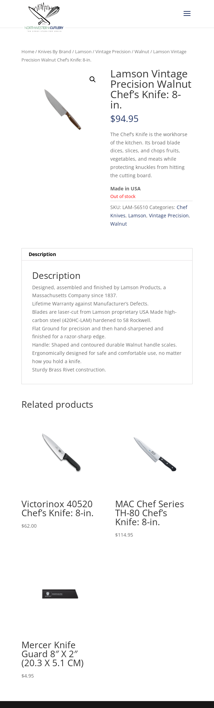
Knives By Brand (54, 51)
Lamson (83, 51)
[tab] (107, 254)
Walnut (141, 51)
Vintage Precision (113, 51)
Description (42, 254)
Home (27, 51)
